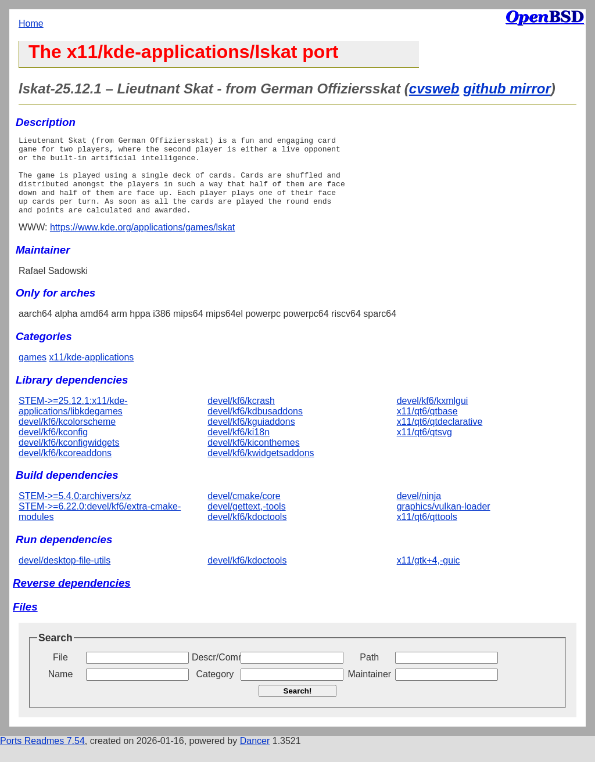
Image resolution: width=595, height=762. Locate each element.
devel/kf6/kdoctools (246, 532)
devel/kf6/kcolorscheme (67, 437)
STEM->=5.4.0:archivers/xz (75, 512)
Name (60, 690)
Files (25, 622)
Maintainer (369, 690)
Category (215, 690)
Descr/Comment (215, 673)
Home (31, 23)
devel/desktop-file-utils (64, 576)
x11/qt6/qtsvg (424, 448)
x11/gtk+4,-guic (428, 576)
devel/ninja (419, 512)
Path (369, 673)
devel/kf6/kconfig (53, 448)
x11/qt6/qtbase (427, 427)
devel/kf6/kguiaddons (251, 437)
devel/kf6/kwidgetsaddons (260, 469)
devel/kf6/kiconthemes (253, 458)
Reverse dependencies (72, 599)
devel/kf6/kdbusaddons (255, 427)
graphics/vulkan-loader (443, 522)
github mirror (507, 88)
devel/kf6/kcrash (241, 416)
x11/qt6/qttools (427, 532)
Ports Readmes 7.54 (42, 756)
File (60, 673)
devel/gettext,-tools (246, 522)
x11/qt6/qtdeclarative (440, 437)
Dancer (255, 756)
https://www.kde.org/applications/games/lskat (142, 243)
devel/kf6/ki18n (238, 448)
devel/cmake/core (243, 512)
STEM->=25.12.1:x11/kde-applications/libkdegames (73, 421)
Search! (298, 706)
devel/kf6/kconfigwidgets (69, 458)
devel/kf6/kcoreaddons (65, 469)
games (32, 373)
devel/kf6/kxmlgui (432, 416)
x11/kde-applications (91, 373)
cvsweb (434, 88)
